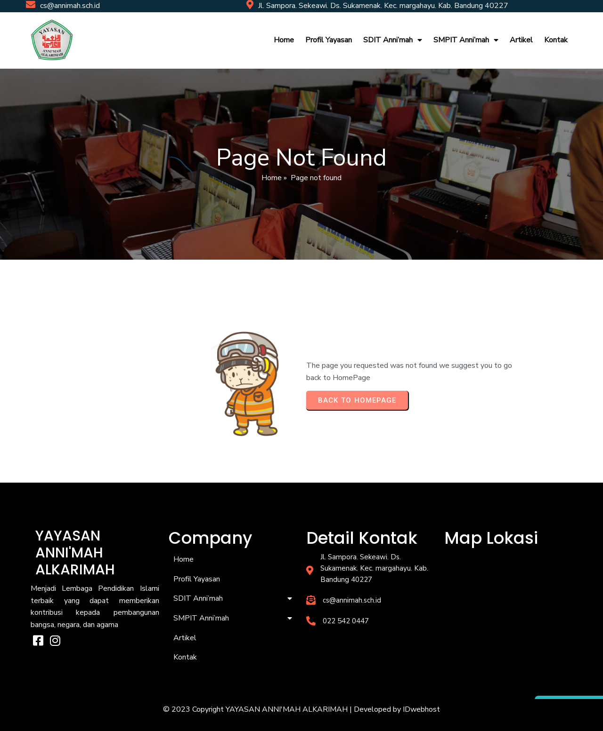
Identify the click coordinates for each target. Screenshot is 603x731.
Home (271, 178)
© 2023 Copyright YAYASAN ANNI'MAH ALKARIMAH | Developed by (283, 709)
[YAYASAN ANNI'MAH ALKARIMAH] (508, 598)
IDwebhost (421, 709)
